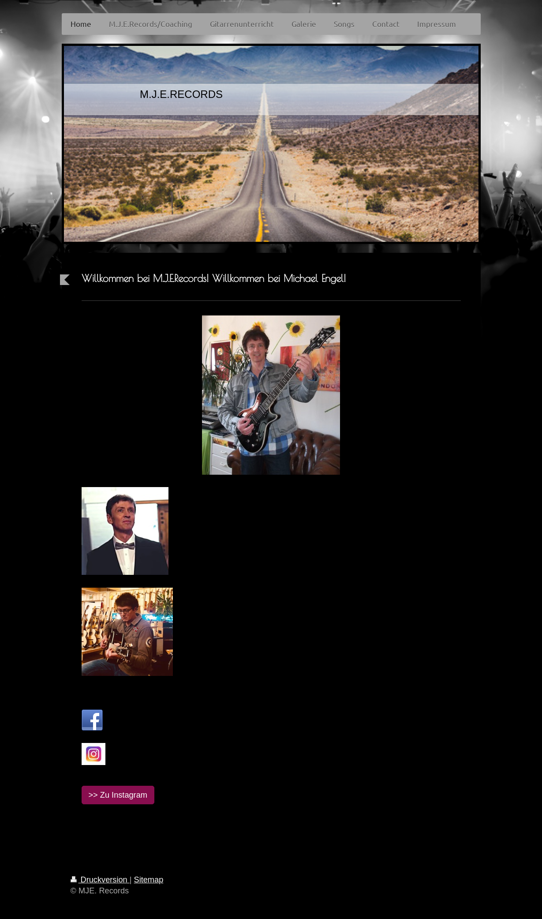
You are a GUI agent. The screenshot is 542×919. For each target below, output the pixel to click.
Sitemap (149, 879)
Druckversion (100, 879)
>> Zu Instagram (118, 795)
